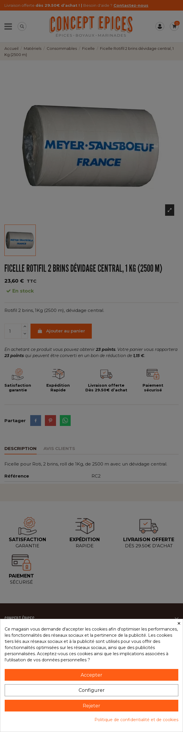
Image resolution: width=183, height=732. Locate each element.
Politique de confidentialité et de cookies (136, 719)
